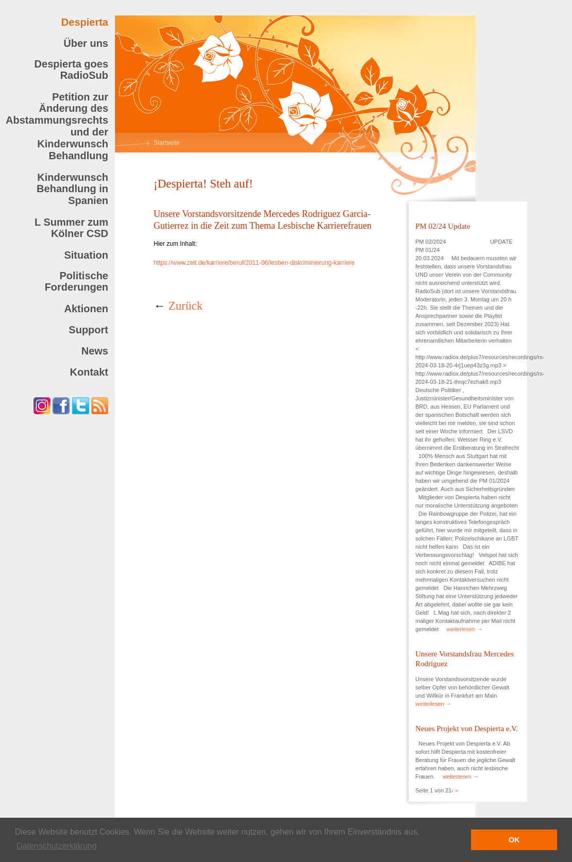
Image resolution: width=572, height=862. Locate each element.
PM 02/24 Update (442, 226)
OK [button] (514, 840)
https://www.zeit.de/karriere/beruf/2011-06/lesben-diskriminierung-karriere (254, 262)
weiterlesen (461, 629)
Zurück (186, 305)
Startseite (167, 142)
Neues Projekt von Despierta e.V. (466, 728)
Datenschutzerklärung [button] (56, 845)
